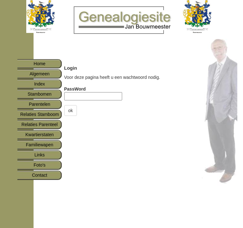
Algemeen (39, 73)
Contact (39, 175)
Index (39, 83)
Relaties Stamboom (39, 114)
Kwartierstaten (39, 134)
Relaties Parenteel (40, 124)
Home (39, 63)
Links (39, 154)
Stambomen (39, 94)
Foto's (40, 165)
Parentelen (39, 104)
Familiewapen (39, 144)
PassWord (75, 89)
